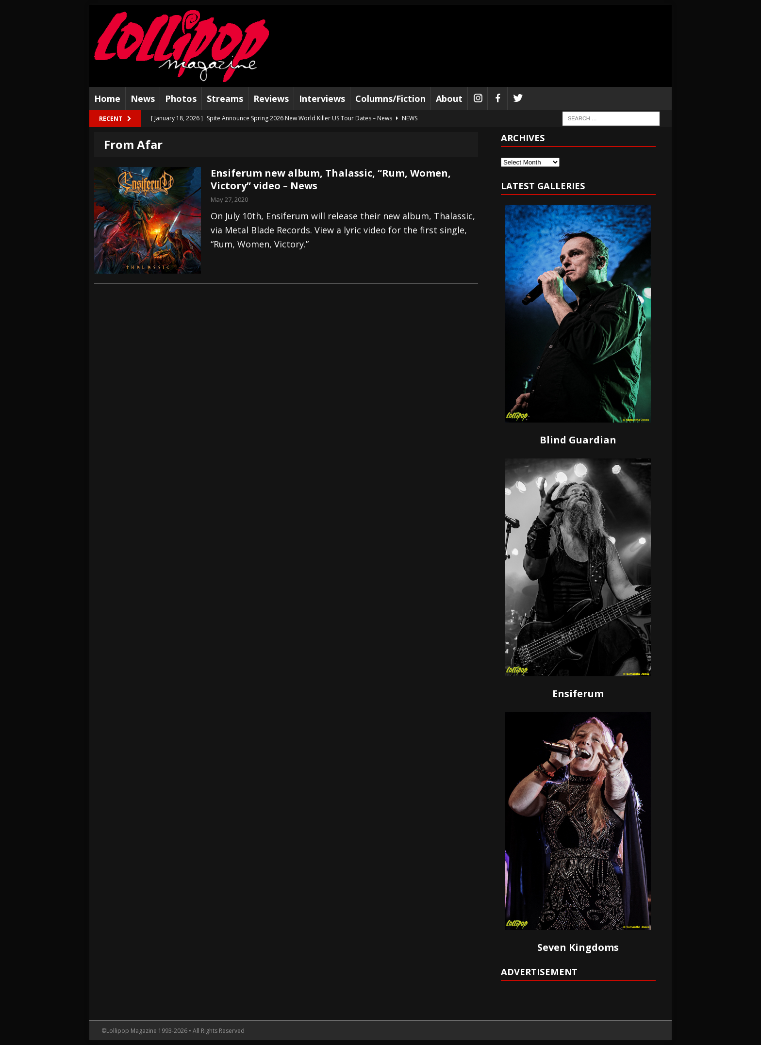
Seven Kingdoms (578, 947)
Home (107, 98)
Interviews (322, 98)
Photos (181, 98)
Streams (225, 98)
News (143, 98)
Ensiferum (578, 693)
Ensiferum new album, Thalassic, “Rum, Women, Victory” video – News (331, 179)
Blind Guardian (578, 439)
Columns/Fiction (390, 98)
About (449, 98)
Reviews (271, 98)
